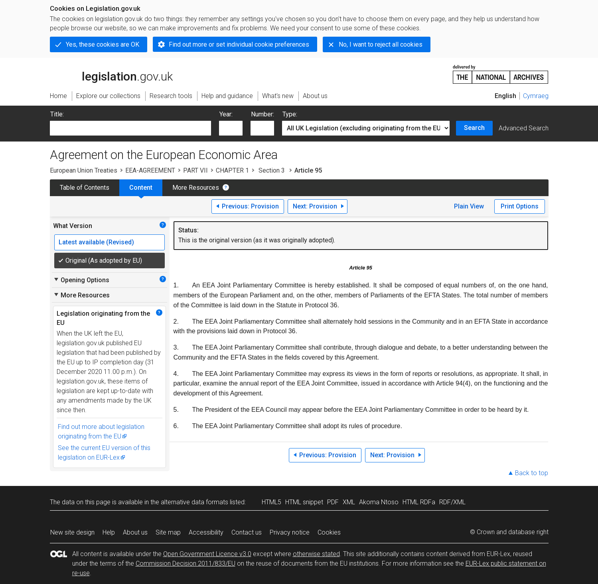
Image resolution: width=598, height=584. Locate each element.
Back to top (531, 473)
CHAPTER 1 (232, 170)
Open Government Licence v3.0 (207, 554)
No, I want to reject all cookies (380, 44)
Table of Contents (84, 187)
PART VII (195, 170)
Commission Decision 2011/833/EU (185, 563)
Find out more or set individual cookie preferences (239, 44)
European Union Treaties (83, 170)
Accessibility (206, 532)
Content (140, 187)
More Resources (195, 187)
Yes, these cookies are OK (102, 44)
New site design (72, 532)
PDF (333, 502)
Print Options (520, 206)
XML (349, 502)
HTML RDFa (419, 502)
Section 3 (271, 170)
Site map (168, 532)
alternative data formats (194, 502)
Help (109, 532)
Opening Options (81, 280)
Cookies (329, 532)
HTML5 (271, 502)
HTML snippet (304, 502)
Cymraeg (536, 96)
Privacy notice (290, 532)
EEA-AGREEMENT (150, 170)
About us (135, 532)
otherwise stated (316, 554)
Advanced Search (524, 128)
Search (474, 128)
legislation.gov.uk (111, 74)
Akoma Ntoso (379, 502)
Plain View (469, 206)
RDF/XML (452, 502)
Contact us (246, 532)
